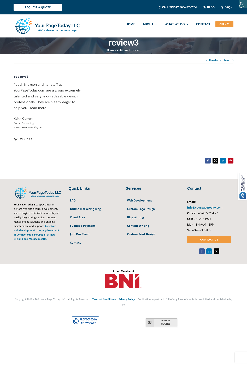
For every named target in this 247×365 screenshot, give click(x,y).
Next (227, 60)
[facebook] (202, 251)
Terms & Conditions (104, 299)
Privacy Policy (127, 299)
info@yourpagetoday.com (204, 207)
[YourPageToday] (47, 17)
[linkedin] (209, 251)
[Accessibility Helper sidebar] (243, 4)
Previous (215, 60)
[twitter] (216, 251)
